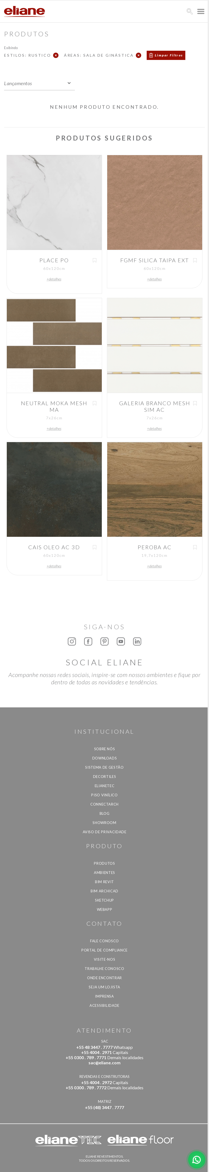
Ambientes (104, 872)
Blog (105, 813)
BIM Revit (104, 882)
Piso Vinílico (104, 795)
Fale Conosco (104, 941)
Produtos (104, 863)
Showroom (104, 822)
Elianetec (105, 786)
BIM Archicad (104, 891)
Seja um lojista (104, 987)
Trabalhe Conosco (104, 968)
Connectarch (104, 804)
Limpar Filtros (169, 55)
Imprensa (104, 996)
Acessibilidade (104, 1005)
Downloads (104, 758)
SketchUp (104, 900)
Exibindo (11, 48)
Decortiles (104, 776)
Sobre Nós (104, 749)
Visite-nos (104, 959)
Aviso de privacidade (105, 832)
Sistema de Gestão (104, 767)
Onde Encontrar (104, 978)
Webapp (104, 909)
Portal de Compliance (104, 950)
